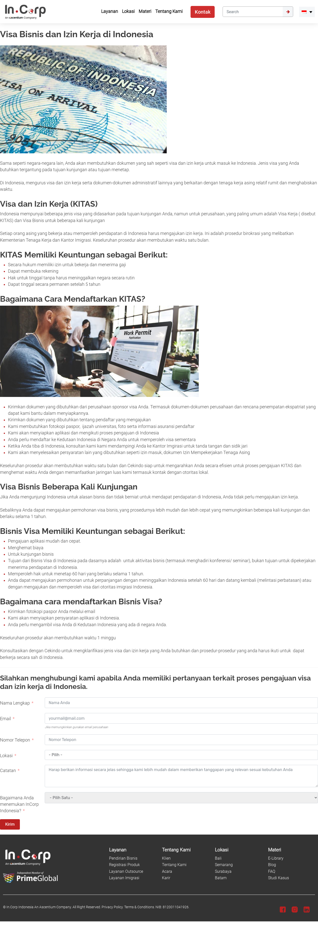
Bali (218, 858)
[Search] (253, 11)
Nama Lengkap (15, 703)
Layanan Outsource (126, 871)
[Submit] (288, 11)
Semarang (224, 864)
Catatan (8, 770)
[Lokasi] (238, 850)
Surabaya (223, 871)
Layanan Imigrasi (124, 877)
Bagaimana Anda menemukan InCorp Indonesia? (19, 804)
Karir (166, 877)
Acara (167, 871)
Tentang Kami (174, 864)
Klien (166, 858)
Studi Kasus (278, 877)
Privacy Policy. (112, 907)
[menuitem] (307, 11)
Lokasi (6, 755)
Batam (221, 877)
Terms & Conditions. (139, 907)
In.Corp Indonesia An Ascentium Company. (39, 907)
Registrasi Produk (124, 864)
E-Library (275, 858)
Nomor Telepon (15, 740)
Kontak (202, 12)
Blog (272, 864)
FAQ (271, 871)
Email (5, 718)
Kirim (10, 824)
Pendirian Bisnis (123, 858)
